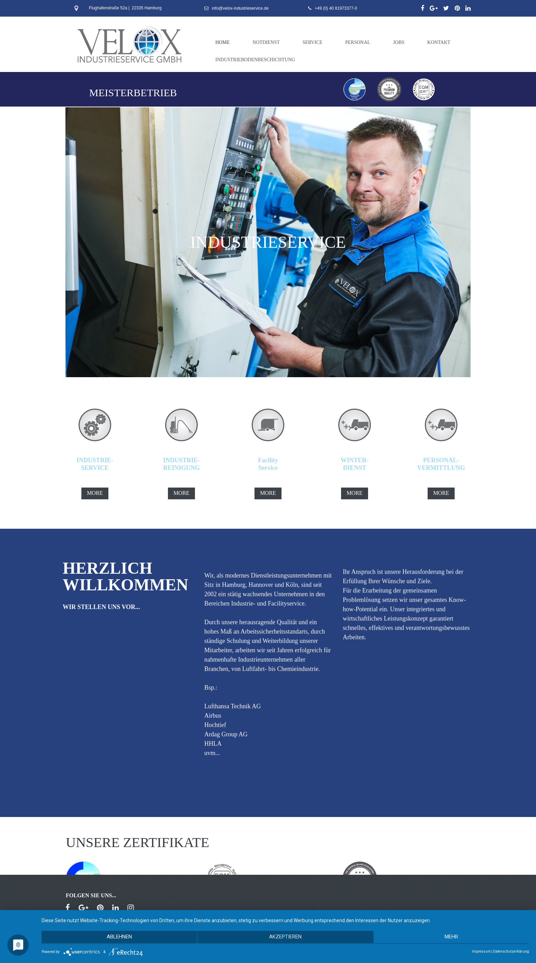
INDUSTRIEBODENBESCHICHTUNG (255, 59)
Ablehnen (114, 939)
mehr (456, 939)
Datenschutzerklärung (511, 951)
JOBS (398, 42)
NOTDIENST (266, 42)
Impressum (481, 951)
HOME (222, 42)
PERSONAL (357, 42)
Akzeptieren (285, 939)
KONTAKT (438, 42)
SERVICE (312, 42)
